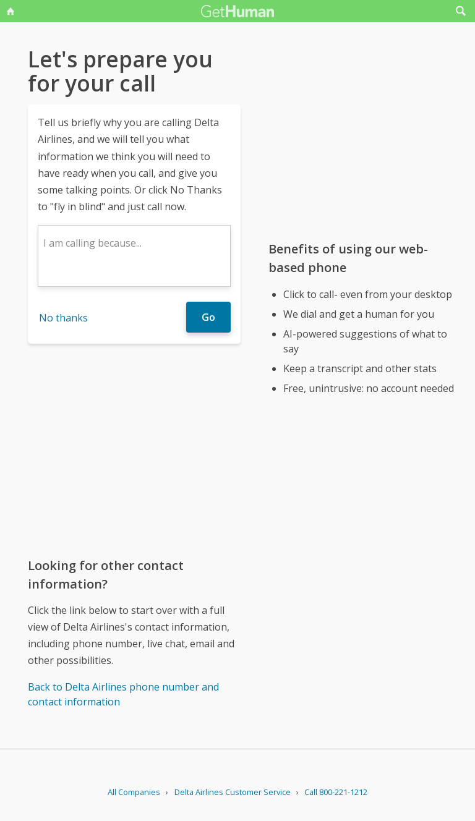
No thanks (63, 318)
